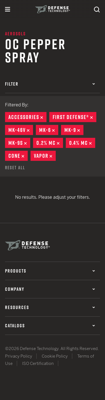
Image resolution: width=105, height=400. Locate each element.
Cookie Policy (55, 356)
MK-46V (20, 130)
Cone (18, 156)
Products (50, 271)
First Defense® (74, 117)
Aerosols (15, 33)
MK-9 (73, 130)
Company (50, 289)
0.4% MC (82, 143)
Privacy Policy (18, 356)
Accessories (27, 117)
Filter (50, 84)
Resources (50, 307)
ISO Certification (38, 363)
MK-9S (19, 143)
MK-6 (48, 130)
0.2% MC (49, 143)
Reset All (15, 167)
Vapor (45, 156)
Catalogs (50, 325)
